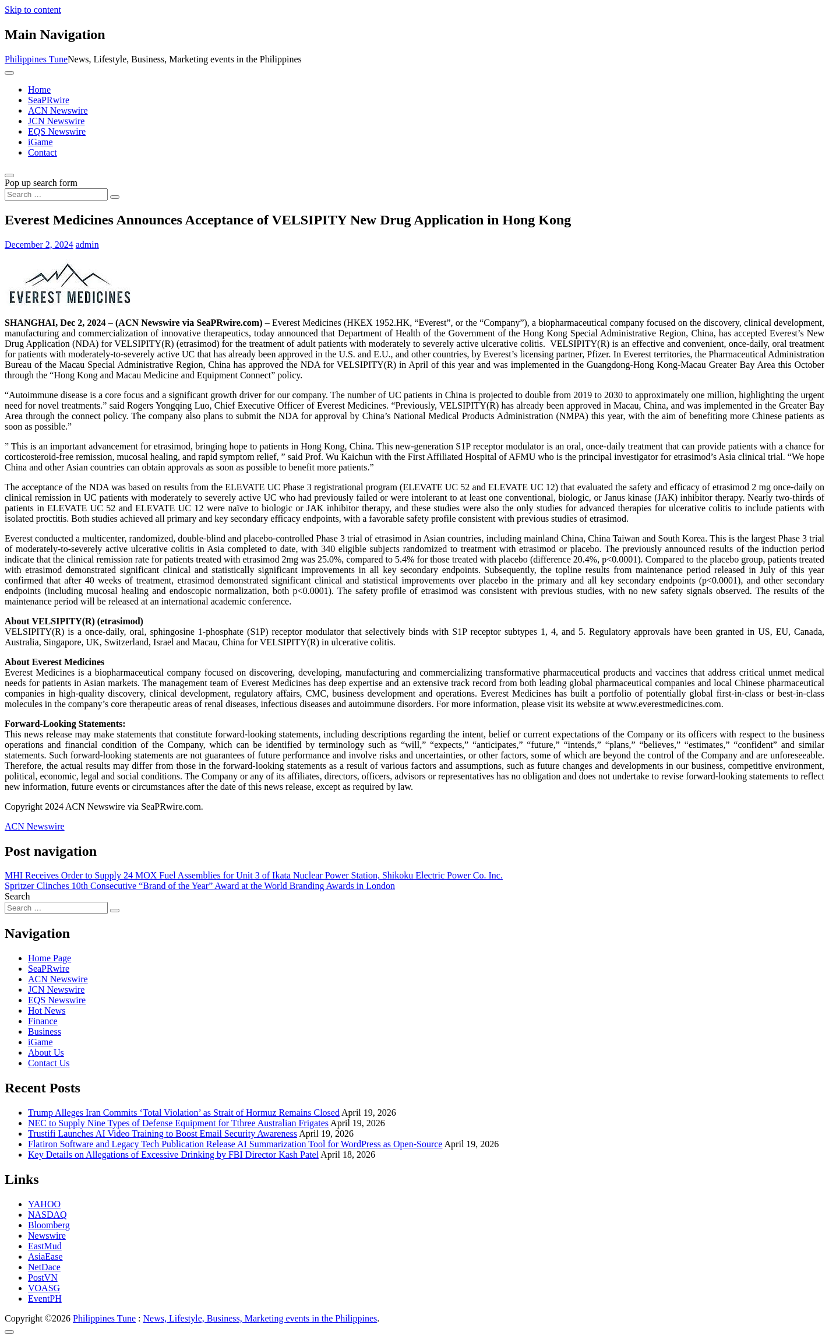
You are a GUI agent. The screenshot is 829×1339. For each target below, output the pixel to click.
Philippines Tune (36, 59)
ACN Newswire (58, 110)
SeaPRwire (48, 100)
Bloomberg (49, 1225)
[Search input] (56, 194)
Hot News (46, 1010)
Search (17, 896)
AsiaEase (45, 1256)
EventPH (45, 1298)
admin (87, 244)
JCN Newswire (56, 121)
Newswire (47, 1235)
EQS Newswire (57, 131)
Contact (42, 152)
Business (44, 1031)
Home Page (49, 958)
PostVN (43, 1277)
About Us (46, 1052)
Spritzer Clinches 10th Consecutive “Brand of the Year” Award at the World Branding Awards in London (200, 886)
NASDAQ (47, 1214)
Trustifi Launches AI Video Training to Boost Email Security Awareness (162, 1133)
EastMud (45, 1246)
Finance (43, 1021)
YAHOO (44, 1204)
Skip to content (33, 10)
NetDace (44, 1267)
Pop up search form (41, 183)
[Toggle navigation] (9, 73)
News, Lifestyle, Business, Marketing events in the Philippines (260, 1318)
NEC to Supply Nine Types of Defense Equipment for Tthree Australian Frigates (178, 1123)
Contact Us (49, 1063)
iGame (40, 142)
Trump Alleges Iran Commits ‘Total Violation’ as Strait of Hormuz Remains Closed (184, 1112)
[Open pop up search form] (9, 175)
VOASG (44, 1288)
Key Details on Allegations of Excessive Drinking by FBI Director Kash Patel (173, 1154)
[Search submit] (114, 197)
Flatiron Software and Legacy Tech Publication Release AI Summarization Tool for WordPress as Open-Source (235, 1144)
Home (39, 89)
